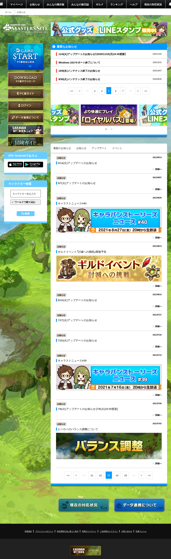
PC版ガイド (26, 93)
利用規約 (28, 531)
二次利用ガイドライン (109, 531)
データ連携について (26, 117)
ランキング (116, 4)
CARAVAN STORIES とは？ (26, 129)
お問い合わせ (126, 531)
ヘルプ (133, 4)
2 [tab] (111, 129)
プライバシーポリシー (44, 531)
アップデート (99, 148)
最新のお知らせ (62, 148)
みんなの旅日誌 (80, 4)
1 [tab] (106, 129)
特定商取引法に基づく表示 (67, 531)
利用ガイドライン (89, 531)
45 (125, 475)
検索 (27, 213)
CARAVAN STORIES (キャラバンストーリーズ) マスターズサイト (25, 28)
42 (100, 475)
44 (117, 475)
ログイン (26, 105)
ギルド (99, 4)
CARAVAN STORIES (85, 550)
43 (108, 475)
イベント (117, 148)
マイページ (16, 4)
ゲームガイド (26, 141)
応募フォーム (141, 531)
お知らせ (35, 4)
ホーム (8, 12)
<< (71, 91)
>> (145, 91)
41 (92, 475)
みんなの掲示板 (55, 4)
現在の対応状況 (153, 4)
